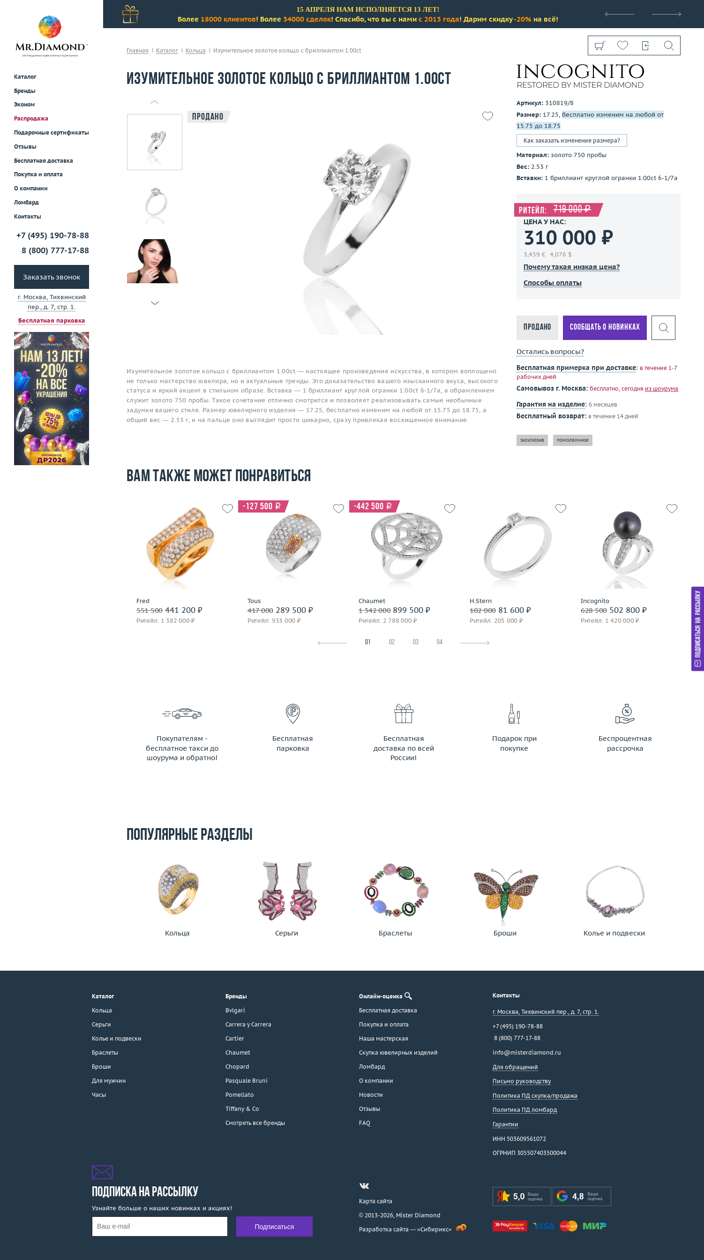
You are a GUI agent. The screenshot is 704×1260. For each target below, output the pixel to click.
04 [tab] (439, 642)
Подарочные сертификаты (51, 132)
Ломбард (26, 202)
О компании (31, 188)
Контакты (27, 216)
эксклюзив (532, 440)
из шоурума (661, 388)
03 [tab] (416, 642)
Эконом (24, 104)
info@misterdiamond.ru (527, 1052)
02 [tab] (392, 642)
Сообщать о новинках (605, 327)
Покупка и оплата (38, 174)
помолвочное (573, 440)
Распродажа (31, 118)
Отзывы (25, 146)
